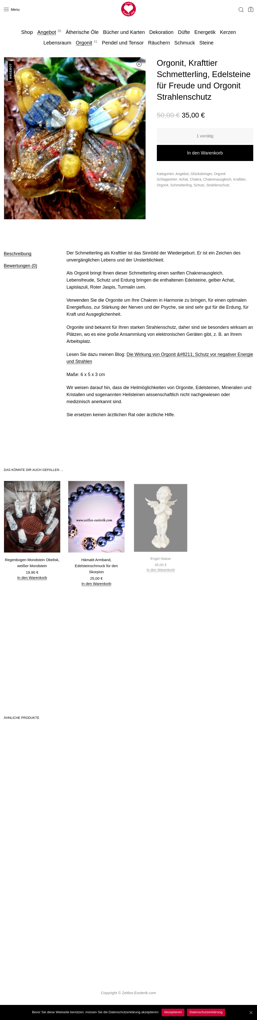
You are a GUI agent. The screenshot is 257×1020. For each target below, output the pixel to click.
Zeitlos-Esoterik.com (139, 993)
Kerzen (228, 32)
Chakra (195, 179)
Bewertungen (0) (20, 265)
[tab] (29, 253)
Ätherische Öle (82, 32)
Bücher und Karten (124, 32)
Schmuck (184, 42)
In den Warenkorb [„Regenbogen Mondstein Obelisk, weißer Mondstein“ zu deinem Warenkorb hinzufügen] (32, 577)
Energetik (205, 32)
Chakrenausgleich (217, 179)
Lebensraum (57, 42)
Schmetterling (181, 185)
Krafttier (239, 179)
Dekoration (161, 32)
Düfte (184, 32)
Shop (27, 32)
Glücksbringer (201, 174)
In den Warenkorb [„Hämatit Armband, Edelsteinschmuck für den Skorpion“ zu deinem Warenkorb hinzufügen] (96, 580)
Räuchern (159, 42)
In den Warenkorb (205, 152)
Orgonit (84, 42)
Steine (206, 42)
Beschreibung (17, 253)
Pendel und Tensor (123, 42)
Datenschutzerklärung (205, 1012)
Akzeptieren (173, 1012)
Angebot (46, 32)
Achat (183, 179)
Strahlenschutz (218, 185)
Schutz (199, 185)
